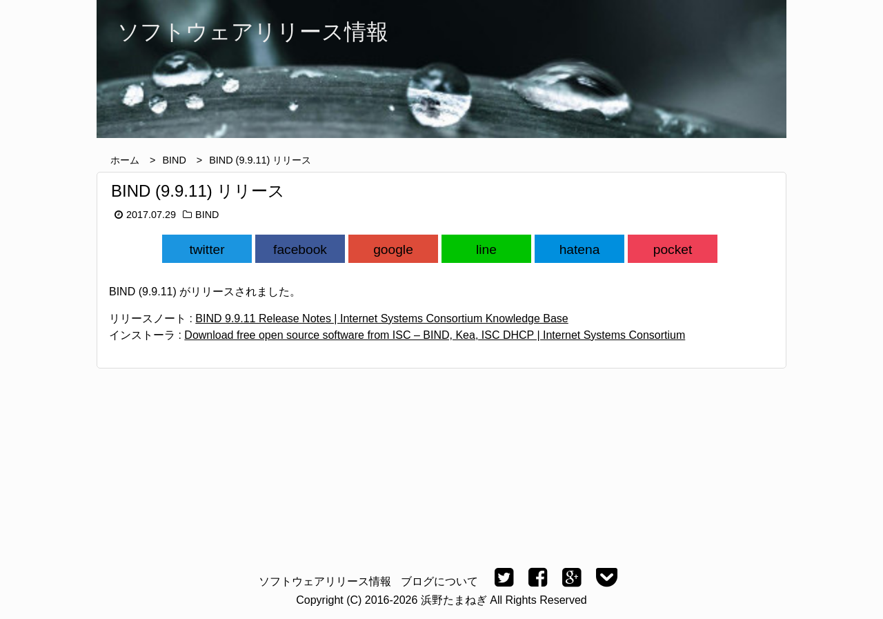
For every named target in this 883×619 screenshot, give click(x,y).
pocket (673, 249)
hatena (579, 249)
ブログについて (439, 581)
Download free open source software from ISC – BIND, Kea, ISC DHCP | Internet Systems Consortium (434, 335)
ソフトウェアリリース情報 (325, 581)
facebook (300, 249)
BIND (174, 160)
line (486, 249)
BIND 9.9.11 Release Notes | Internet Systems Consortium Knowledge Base (381, 318)
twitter (206, 249)
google (393, 249)
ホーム (124, 160)
